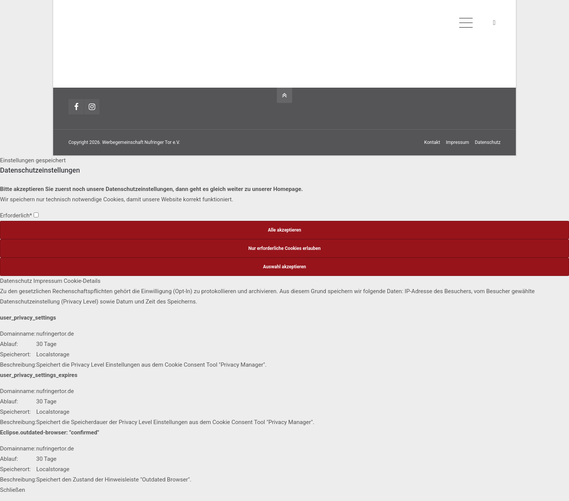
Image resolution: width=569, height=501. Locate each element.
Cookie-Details (82, 280)
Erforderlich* (19, 215)
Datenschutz (488, 142)
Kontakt (432, 142)
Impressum (457, 142)
